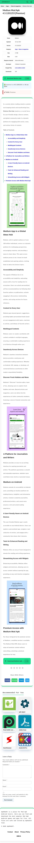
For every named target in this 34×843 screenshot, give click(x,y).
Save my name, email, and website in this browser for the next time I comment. (15, 797)
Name (5, 782)
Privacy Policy (25, 834)
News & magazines (16, 6)
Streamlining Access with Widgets (18, 177)
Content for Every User (15, 142)
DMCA (19, 838)
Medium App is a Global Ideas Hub (16, 135)
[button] (17, 78)
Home (2, 6)
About (17, 834)
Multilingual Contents (14, 145)
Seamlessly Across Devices (16, 149)
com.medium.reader (20, 68)
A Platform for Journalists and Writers (17, 156)
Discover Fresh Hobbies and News (19, 152)
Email (5, 788)
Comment (6, 764)
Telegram (21, 680)
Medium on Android (12, 159)
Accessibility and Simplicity (16, 138)
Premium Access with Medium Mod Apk (18, 180)
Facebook (7, 680)
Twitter (27, 680)
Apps (7, 6)
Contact (10, 834)
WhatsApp (14, 680)
